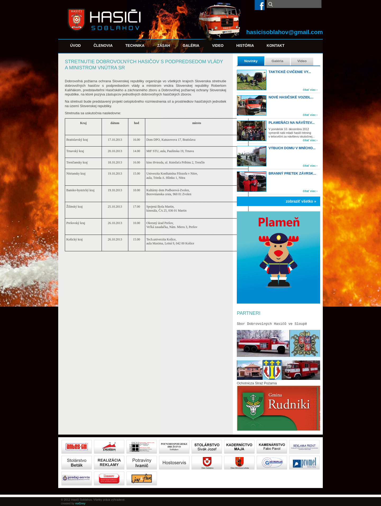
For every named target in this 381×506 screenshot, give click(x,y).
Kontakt (275, 45)
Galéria (191, 45)
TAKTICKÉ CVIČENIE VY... (290, 72)
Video (218, 45)
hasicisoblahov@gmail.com (284, 32)
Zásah (163, 45)
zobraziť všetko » (301, 201)
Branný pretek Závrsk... (292, 173)
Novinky (251, 61)
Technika (134, 45)
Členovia (102, 45)
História (245, 45)
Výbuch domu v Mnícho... (292, 148)
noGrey (80, 503)
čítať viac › (310, 89)
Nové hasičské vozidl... (291, 97)
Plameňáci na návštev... (292, 123)
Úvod (75, 45)
